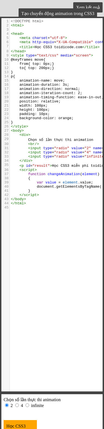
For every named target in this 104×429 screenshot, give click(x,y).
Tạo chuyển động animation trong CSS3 (57, 13)
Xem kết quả (88, 7)
